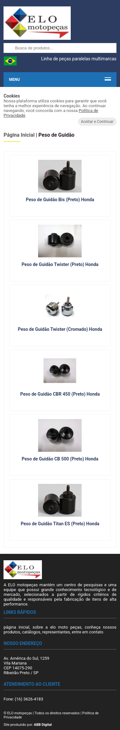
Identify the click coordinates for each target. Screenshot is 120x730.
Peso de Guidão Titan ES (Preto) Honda (60, 523)
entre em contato (87, 632)
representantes (56, 632)
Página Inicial (19, 135)
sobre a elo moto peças (57, 627)
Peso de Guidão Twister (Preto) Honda (59, 264)
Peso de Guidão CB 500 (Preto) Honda (60, 458)
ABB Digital (43, 725)
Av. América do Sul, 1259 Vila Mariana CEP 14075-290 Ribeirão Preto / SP (26, 665)
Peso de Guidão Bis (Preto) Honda (60, 199)
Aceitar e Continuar (97, 121)
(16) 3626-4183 (29, 699)
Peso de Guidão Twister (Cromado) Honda (60, 329)
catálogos (31, 632)
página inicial (16, 627)
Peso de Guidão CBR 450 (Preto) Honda (60, 394)
